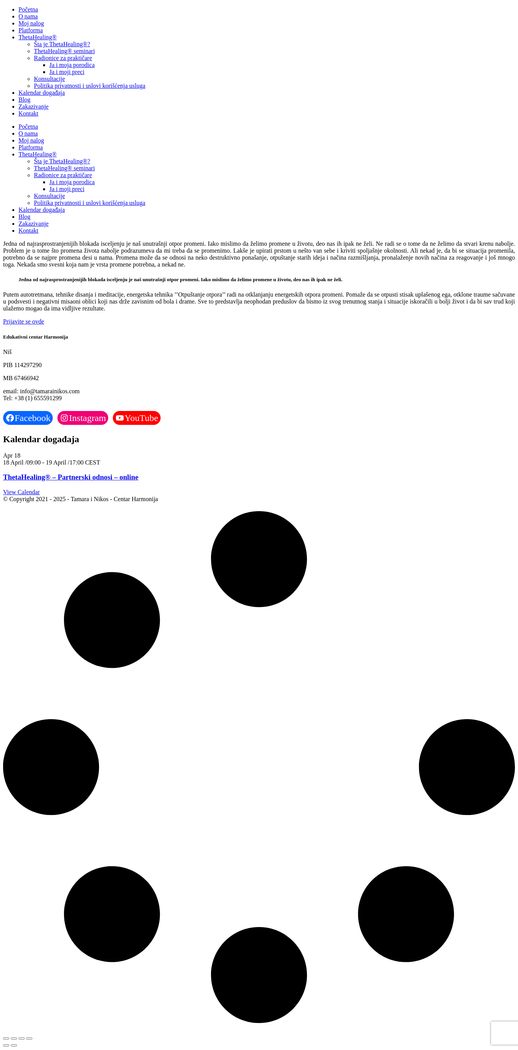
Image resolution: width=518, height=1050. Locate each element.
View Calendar (21, 492)
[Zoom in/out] (6, 1038)
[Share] (21, 1038)
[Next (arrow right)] (14, 1045)
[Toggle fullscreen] (14, 1038)
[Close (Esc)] (29, 1038)
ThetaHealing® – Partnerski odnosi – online (70, 477)
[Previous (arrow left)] (6, 1045)
